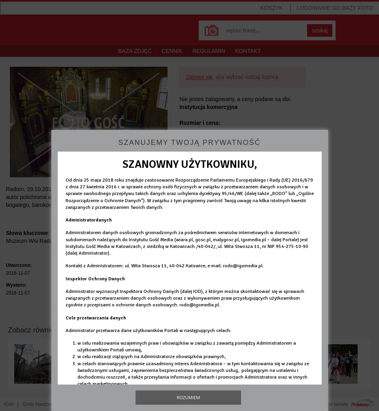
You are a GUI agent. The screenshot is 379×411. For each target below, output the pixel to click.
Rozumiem (188, 397)
